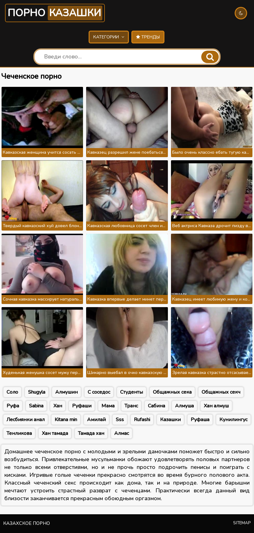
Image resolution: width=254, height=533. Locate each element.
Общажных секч (221, 392)
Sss (120, 419)
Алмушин (66, 392)
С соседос (99, 392)
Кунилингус (233, 419)
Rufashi (142, 419)
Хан (57, 405)
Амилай (96, 419)
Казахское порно (26, 523)
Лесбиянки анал (26, 419)
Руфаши (81, 405)
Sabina (36, 405)
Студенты (131, 392)
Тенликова (19, 433)
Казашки (170, 419)
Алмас (121, 433)
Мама (108, 405)
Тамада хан (91, 433)
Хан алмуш (216, 405)
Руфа (13, 405)
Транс (131, 405)
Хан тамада (55, 433)
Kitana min (66, 419)
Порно (54, 13)
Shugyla (36, 392)
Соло (12, 392)
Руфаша (200, 419)
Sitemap (242, 523)
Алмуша (184, 405)
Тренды (148, 37)
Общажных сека (172, 392)
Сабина (156, 405)
